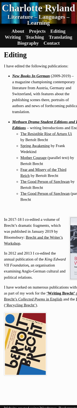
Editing (58, 31)
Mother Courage (33, 157)
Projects (37, 31)
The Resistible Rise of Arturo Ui (46, 134)
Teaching (35, 37)
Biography (28, 43)
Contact (52, 43)
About (17, 31)
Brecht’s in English (33, 299)
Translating (60, 37)
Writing (13, 37)
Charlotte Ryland (38, 7)
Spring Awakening (35, 146)
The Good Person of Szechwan (45, 181)
